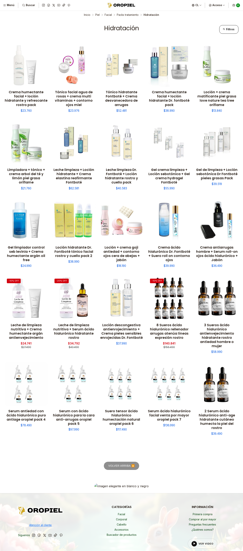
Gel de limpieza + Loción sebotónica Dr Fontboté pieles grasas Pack (216, 173)
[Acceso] (217, 5)
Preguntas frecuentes (202, 493)
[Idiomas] (197, 5)
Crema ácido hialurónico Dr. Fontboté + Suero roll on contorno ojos (169, 253)
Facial (108, 15)
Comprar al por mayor (202, 488)
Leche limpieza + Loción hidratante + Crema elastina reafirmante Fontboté (74, 176)
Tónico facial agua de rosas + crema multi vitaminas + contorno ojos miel (74, 98)
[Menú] (8, 5)
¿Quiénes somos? (203, 498)
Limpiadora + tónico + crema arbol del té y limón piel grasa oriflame (26, 176)
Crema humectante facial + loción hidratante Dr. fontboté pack (169, 98)
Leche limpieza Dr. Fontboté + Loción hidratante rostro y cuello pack (121, 176)
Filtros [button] (228, 29)
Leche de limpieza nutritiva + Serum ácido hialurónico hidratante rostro (73, 331)
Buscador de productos (121, 503)
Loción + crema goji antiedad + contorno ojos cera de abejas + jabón (121, 253)
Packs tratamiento (128, 15)
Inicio (87, 15)
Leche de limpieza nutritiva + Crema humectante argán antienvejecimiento (26, 331)
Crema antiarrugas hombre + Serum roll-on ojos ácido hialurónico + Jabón (217, 253)
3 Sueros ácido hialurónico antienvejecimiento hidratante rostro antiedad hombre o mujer (217, 335)
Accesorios (121, 498)
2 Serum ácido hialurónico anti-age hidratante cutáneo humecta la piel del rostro (217, 419)
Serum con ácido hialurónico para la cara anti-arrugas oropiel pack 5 (74, 417)
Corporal (121, 488)
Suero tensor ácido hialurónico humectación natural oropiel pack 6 (121, 417)
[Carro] (236, 5)
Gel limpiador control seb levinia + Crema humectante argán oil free (26, 253)
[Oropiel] (40, 480)
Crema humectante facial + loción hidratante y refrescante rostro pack (26, 98)
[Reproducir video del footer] (202, 512)
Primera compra (202, 482)
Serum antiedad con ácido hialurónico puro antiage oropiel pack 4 (26, 415)
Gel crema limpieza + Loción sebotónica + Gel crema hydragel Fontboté (169, 176)
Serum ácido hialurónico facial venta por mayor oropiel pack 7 (169, 415)
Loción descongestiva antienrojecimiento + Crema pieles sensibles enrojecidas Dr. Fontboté (121, 331)
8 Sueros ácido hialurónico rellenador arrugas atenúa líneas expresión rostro (169, 331)
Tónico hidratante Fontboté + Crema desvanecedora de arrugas (121, 98)
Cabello (121, 493)
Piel (97, 15)
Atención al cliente (40, 493)
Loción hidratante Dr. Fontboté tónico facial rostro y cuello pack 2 (73, 251)
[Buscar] (28, 5)
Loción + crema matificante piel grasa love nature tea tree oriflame (216, 98)
